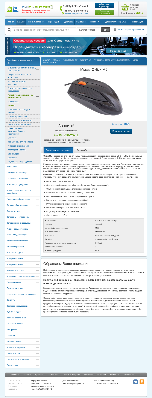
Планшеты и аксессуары (23, 178)
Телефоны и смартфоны (23, 217)
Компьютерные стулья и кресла (23, 294)
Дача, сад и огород (23, 288)
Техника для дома (23, 252)
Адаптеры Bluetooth (17, 150)
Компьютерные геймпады (20, 120)
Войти (120, 30)
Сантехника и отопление (23, 359)
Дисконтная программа (115, 22)
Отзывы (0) (82, 150)
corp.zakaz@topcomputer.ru (106, 383)
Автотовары (23, 365)
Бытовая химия (23, 282)
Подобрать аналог (121, 131)
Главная (10, 22)
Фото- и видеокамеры (23, 235)
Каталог (20, 22)
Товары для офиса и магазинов (23, 276)
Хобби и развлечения (23, 318)
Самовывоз (81, 22)
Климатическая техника (23, 241)
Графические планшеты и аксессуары (23, 76)
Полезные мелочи (23, 324)
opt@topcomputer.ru (40, 386)
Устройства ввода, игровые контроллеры (23, 96)
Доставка (68, 22)
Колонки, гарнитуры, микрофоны (23, 82)
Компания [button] (95, 22)
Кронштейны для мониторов (20, 142)
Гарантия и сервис (71, 375)
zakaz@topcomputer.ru (41, 383)
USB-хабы (12, 158)
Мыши (11, 105)
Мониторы (12, 138)
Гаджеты (23, 335)
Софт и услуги (23, 211)
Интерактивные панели (18, 146)
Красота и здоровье (23, 347)
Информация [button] (138, 22)
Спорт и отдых (23, 353)
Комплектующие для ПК (23, 184)
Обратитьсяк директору (104, 5)
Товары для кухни (23, 264)
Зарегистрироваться (134, 30)
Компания (114, 375)
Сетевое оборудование (23, 205)
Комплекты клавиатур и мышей (19, 111)
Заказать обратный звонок (77, 13)
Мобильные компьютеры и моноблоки (23, 192)
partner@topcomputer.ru (73, 383)
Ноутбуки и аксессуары (23, 173)
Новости (26, 375)
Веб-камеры (13, 154)
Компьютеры (23, 167)
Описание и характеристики (58, 150)
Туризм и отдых (23, 312)
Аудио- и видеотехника (23, 229)
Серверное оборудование (23, 199)
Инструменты (23, 329)
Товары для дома (23, 258)
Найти (106, 30)
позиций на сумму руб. (134, 7)
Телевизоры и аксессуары (23, 223)
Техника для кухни (23, 270)
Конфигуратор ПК (36, 22)
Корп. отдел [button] (54, 22)
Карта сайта (129, 375)
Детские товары (23, 341)
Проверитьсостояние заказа (104, 12)
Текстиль (23, 300)
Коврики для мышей (17, 116)
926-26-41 (75, 6)
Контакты (88, 375)
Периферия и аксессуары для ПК (23, 61)
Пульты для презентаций (19, 124)
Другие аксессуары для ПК (20, 162)
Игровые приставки (23, 246)
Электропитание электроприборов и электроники (23, 131)
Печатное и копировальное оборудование (23, 89)
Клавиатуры (13, 102)
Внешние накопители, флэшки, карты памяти (23, 69)
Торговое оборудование (23, 306)
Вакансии (101, 375)
